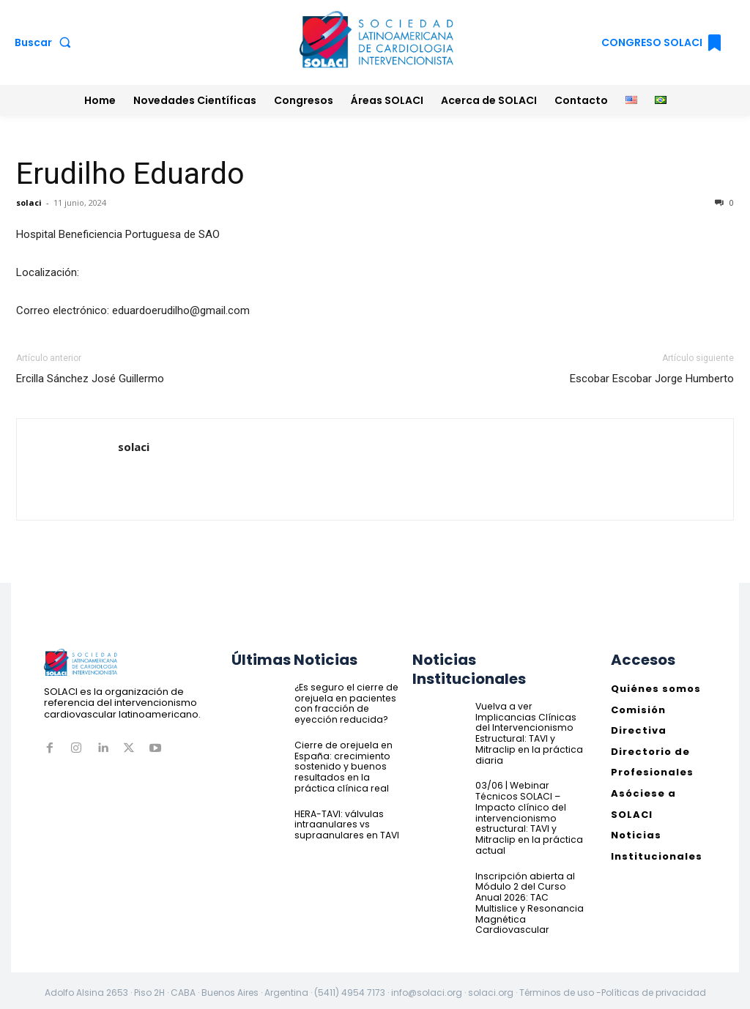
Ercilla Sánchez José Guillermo (90, 378)
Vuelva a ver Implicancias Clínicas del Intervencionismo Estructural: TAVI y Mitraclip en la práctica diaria (527, 732)
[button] (46, 42)
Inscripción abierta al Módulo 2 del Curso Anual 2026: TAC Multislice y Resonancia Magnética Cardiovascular (528, 898)
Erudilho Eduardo (130, 173)
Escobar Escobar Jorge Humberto (652, 378)
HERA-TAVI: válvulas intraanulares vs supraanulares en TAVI (345, 822)
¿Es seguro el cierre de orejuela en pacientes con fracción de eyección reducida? (343, 703)
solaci (29, 202)
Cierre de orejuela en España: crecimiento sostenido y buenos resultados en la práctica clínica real (340, 765)
